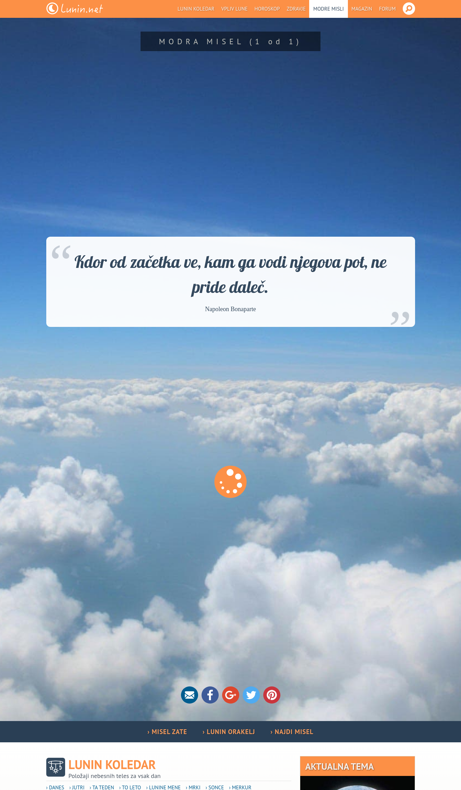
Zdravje (296, 8)
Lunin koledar (196, 8)
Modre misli (328, 8)
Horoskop (267, 8)
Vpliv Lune (234, 8)
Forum (387, 8)
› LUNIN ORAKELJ (229, 732)
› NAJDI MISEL (291, 732)
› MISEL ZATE (167, 732)
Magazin (361, 8)
